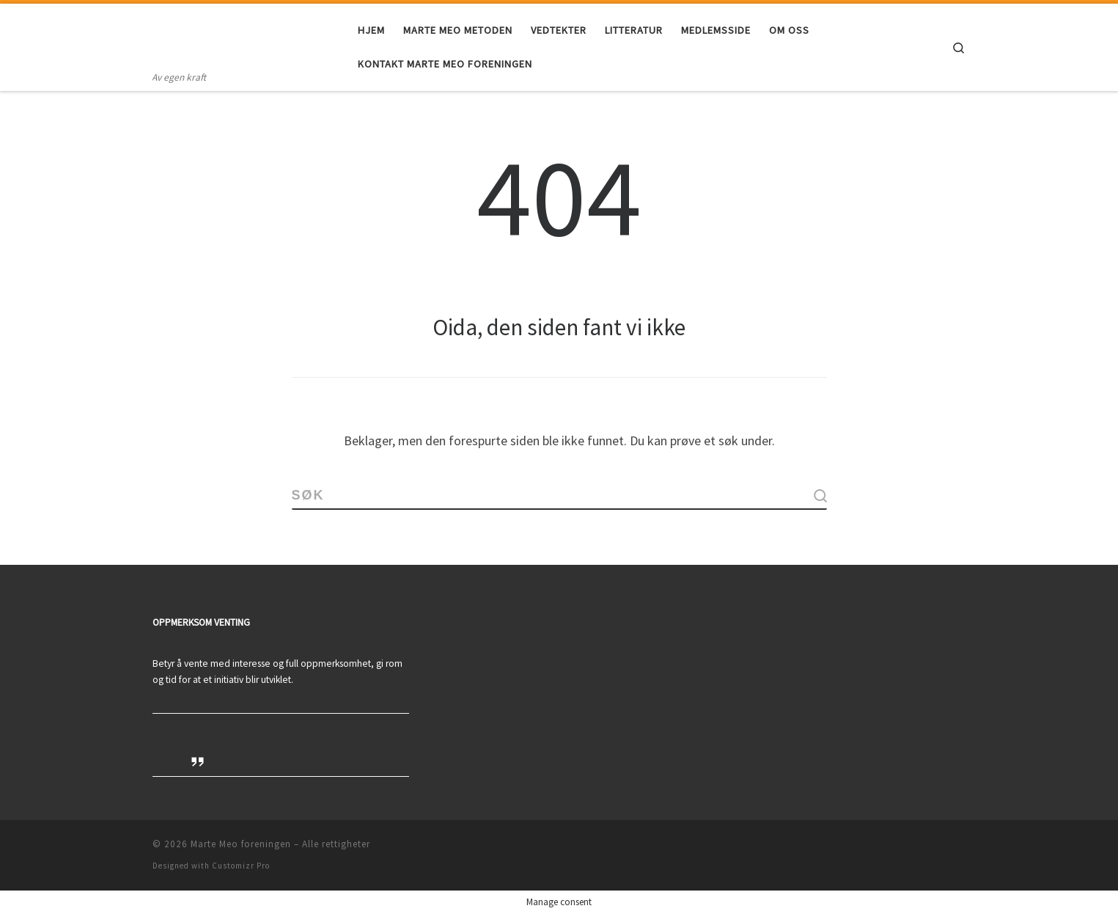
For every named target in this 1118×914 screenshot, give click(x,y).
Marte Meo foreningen (241, 844)
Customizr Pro (241, 865)
